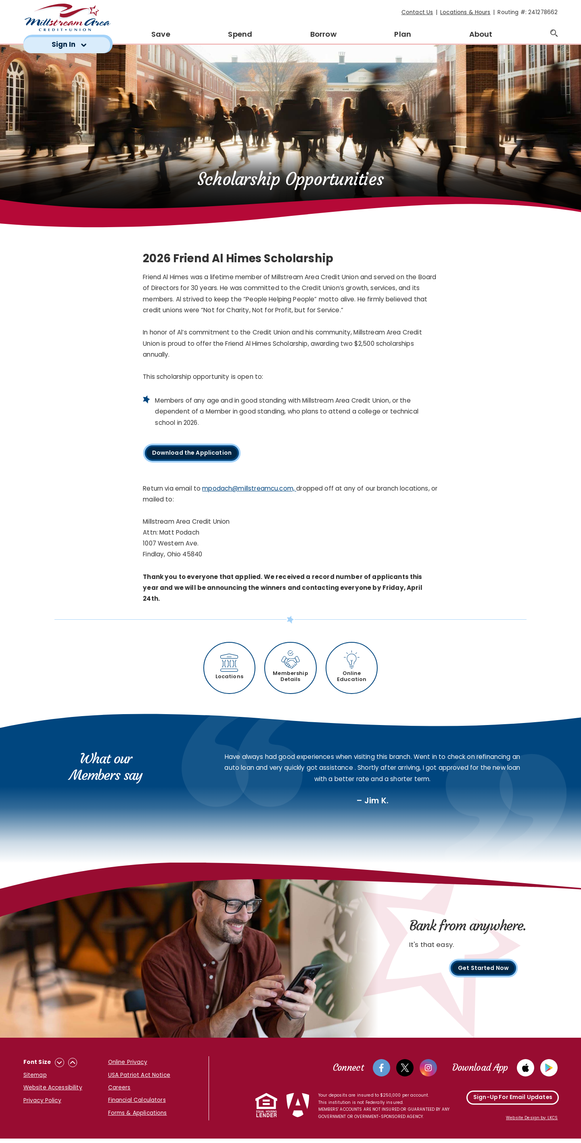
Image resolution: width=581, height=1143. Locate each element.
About (481, 34)
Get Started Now (483, 972)
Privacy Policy (42, 1103)
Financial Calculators (137, 1103)
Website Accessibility (52, 1091)
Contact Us (417, 12)
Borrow (323, 34)
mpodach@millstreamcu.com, (249, 489)
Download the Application (196, 454)
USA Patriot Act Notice (139, 1078)
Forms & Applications (137, 1116)
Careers (119, 1091)
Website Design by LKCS (532, 1122)
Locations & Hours (465, 12)
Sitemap (35, 1078)
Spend (240, 34)
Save (160, 34)
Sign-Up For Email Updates (512, 1101)
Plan (402, 34)
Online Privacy (127, 1066)
